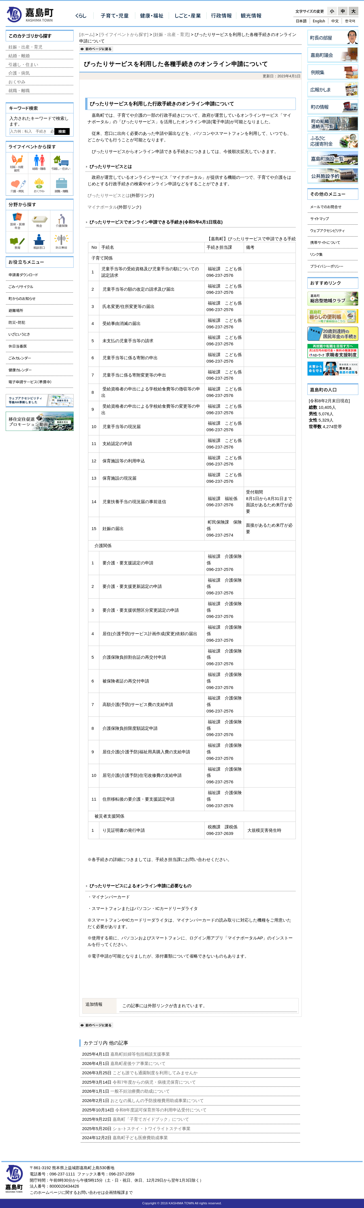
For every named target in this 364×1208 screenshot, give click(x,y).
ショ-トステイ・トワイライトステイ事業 (152, 1128)
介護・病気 (19, 73)
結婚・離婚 (19, 55)
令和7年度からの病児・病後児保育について (155, 1082)
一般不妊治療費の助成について (140, 1091)
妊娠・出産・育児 (25, 46)
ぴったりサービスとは (108, 195)
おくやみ (16, 81)
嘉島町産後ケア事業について (138, 1063)
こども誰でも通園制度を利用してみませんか (156, 1072)
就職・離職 (19, 90)
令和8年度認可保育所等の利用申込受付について (161, 1109)
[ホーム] (86, 34)
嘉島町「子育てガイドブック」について (151, 1119)
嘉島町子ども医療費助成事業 (141, 1137)
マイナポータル (102, 207)
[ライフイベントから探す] (123, 34)
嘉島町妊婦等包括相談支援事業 (140, 1054)
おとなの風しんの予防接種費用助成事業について (157, 1100)
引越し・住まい (23, 64)
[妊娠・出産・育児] (171, 34)
